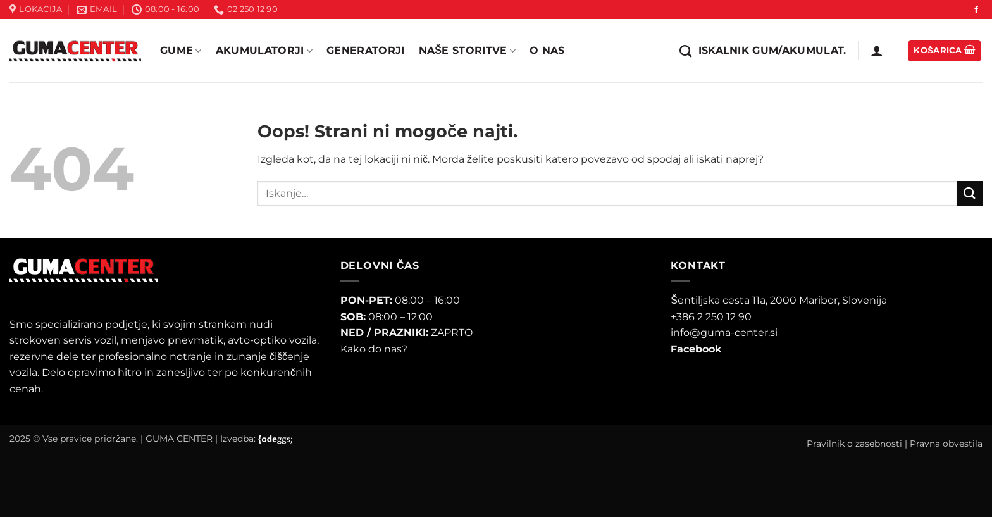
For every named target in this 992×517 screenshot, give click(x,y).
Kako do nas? (373, 349)
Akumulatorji (264, 50)
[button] (877, 51)
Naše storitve (467, 50)
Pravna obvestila (946, 443)
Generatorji (365, 50)
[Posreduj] (970, 193)
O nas (547, 50)
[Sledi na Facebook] (976, 10)
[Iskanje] (762, 51)
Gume (181, 50)
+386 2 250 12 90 (711, 317)
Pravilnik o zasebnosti (854, 443)
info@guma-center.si (724, 333)
